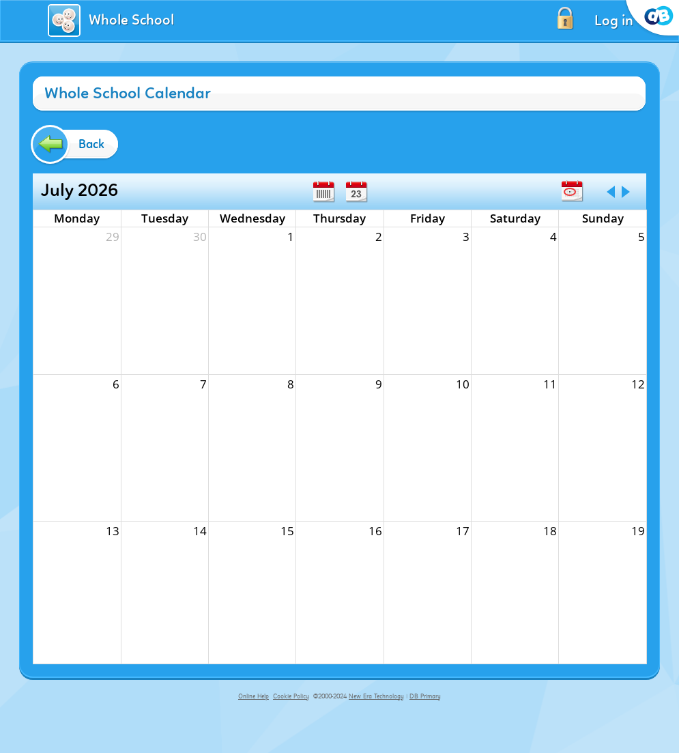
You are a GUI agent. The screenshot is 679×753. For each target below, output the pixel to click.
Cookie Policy (291, 696)
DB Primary (425, 696)
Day (356, 191)
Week (323, 191)
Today (572, 191)
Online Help (253, 696)
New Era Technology (376, 696)
